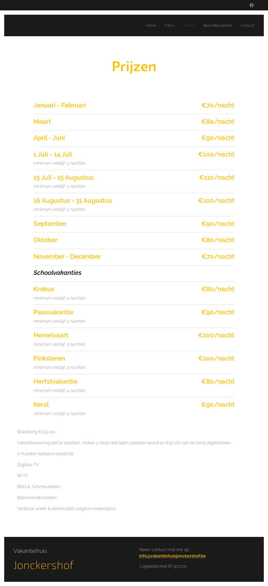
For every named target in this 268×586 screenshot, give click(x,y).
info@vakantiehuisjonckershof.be (172, 555)
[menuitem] (146, 25)
